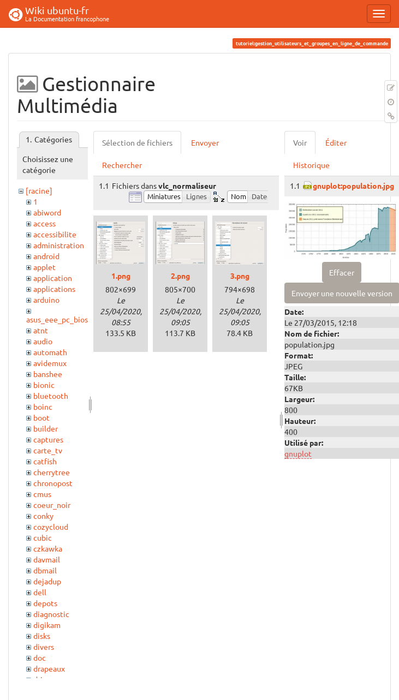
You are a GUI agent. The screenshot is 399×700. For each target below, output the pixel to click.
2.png (180, 275)
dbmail (45, 570)
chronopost (53, 483)
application (52, 278)
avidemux (50, 363)
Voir (300, 142)
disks (41, 636)
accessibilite (54, 234)
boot (41, 417)
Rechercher (122, 165)
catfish (45, 461)
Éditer (336, 142)
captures (48, 439)
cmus (42, 494)
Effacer (341, 272)
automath (50, 352)
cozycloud (50, 526)
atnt (40, 330)
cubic (42, 537)
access (44, 223)
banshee (47, 374)
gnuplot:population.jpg (353, 185)
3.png (239, 275)
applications (54, 289)
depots (45, 603)
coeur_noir (51, 505)
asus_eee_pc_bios (57, 319)
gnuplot (298, 453)
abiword (47, 212)
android (46, 256)
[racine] (39, 190)
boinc (42, 406)
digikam (47, 625)
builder (45, 428)
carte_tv (47, 450)
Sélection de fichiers (137, 142)
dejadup (47, 581)
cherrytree (51, 472)
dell (39, 592)
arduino (46, 299)
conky (43, 515)
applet (44, 267)
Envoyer (205, 142)
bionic (44, 385)
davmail (46, 559)
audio (42, 341)
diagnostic (51, 614)
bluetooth (50, 395)
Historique (311, 165)
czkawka (47, 548)
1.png (120, 275)
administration (58, 245)
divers (43, 646)
